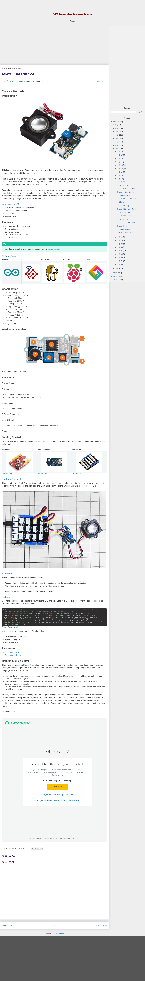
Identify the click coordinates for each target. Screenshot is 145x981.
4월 (117, 142)
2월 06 (120, 254)
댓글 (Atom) (60, 933)
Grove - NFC (122, 182)
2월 (117, 148)
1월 (117, 269)
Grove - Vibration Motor (126, 223)
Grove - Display (123, 206)
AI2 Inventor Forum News (72, 14)
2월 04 (120, 261)
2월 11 (120, 237)
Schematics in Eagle (13, 655)
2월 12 (120, 179)
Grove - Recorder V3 (125, 216)
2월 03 (120, 264)
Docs (4, 81)
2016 (115, 273)
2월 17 (120, 162)
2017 (115, 122)
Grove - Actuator (123, 229)
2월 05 (120, 257)
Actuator (20, 81)
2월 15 (120, 169)
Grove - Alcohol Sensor (126, 233)
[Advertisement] (54, 43)
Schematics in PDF (12, 652)
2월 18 (120, 158)
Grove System (54, 249)
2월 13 (120, 175)
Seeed (26, 665)
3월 (117, 145)
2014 (115, 280)
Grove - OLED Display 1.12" (128, 199)
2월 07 (120, 251)
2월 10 (120, 240)
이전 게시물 (101, 925)
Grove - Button (122, 226)
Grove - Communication (126, 189)
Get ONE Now (7, 474)
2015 (115, 276)
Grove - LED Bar (123, 195)
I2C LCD (120, 202)
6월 (117, 135)
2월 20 (120, 151)
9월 (117, 125)
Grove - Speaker (123, 212)
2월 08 (120, 247)
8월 (117, 128)
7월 (117, 132)
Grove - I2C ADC (123, 185)
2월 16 (120, 165)
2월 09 (120, 244)
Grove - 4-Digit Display (126, 192)
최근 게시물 (7, 925)
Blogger (77, 978)
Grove (11, 81)
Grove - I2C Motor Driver (126, 209)
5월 (117, 138)
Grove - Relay (122, 219)
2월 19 (120, 155)
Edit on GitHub (100, 81)
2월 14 (120, 172)
